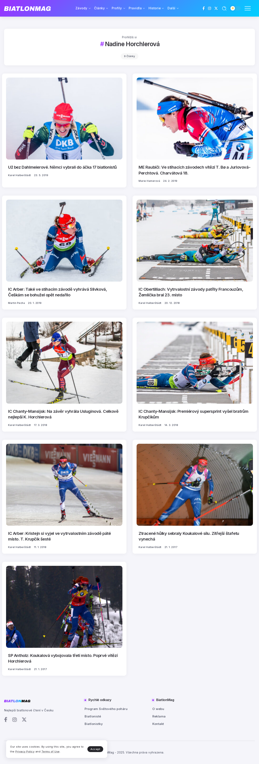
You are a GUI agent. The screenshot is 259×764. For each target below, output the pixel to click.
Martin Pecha (16, 302)
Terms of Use (50, 751)
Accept (95, 749)
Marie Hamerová (149, 180)
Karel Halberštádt (19, 175)
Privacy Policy (24, 751)
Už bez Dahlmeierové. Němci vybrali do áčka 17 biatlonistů (62, 167)
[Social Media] (204, 8)
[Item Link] (64, 119)
